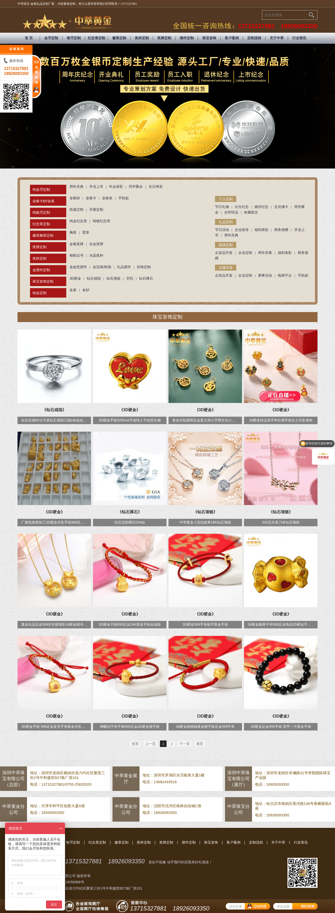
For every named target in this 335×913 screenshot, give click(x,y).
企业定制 (245, 253)
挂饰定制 (144, 267)
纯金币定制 (41, 189)
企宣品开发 (223, 253)
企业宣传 (242, 230)
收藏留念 (251, 212)
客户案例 (232, 38)
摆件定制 (187, 38)
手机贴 (123, 198)
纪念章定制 (96, 38)
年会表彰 (116, 186)
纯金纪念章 (78, 221)
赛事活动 (265, 275)
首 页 (29, 38)
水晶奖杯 (96, 255)
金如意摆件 (78, 267)
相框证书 (77, 255)
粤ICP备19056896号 (68, 882)
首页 (135, 744)
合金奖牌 (96, 244)
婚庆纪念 (261, 207)
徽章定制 (119, 38)
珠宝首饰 (209, 38)
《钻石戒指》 (54, 410)
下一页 (184, 744)
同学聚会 (136, 186)
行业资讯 (299, 38)
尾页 (199, 744)
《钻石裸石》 (130, 512)
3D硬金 (75, 278)
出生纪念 (242, 207)
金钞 (85, 290)
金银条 (107, 198)
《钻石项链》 (205, 512)
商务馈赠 (281, 230)
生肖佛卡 (281, 207)
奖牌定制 (164, 38)
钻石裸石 (146, 278)
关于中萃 (277, 38)
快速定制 (77, 209)
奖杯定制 (142, 38)
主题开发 (226, 268)
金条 (73, 290)
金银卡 (91, 198)
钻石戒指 (94, 278)
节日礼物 (222, 207)
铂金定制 (39, 293)
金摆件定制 (41, 270)
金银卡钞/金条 (43, 201)
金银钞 (75, 198)
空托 (129, 278)
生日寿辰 (156, 186)
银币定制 (74, 38)
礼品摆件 (124, 267)
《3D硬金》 (129, 410)
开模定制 (96, 209)
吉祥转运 (231, 212)
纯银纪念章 (101, 221)
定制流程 (254, 38)
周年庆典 (77, 186)
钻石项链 (113, 278)
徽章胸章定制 (43, 235)
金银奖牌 (77, 244)
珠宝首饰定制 (43, 281)
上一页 (150, 744)
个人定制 (226, 199)
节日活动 (222, 230)
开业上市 (96, 186)
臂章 (85, 232)
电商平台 (285, 275)
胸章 (73, 232)
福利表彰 (261, 230)
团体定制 (226, 245)
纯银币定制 (41, 212)
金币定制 (51, 38)
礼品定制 (226, 222)
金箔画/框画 (102, 267)
